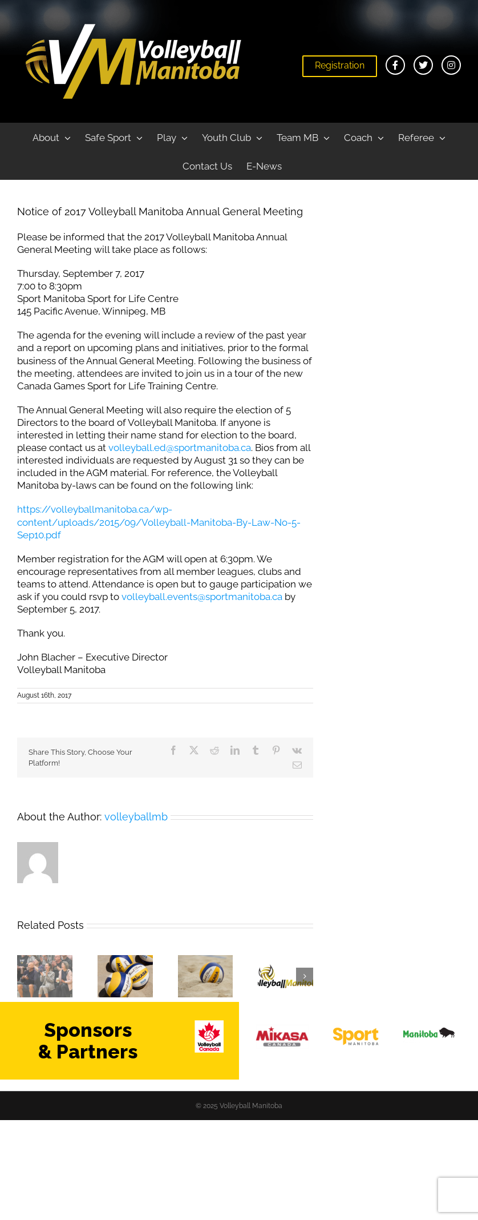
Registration (339, 65)
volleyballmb (136, 817)
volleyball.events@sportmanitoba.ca (201, 596)
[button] (25, 976)
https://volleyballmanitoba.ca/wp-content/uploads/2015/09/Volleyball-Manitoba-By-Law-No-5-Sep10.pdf (159, 522)
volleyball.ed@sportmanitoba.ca (179, 447)
